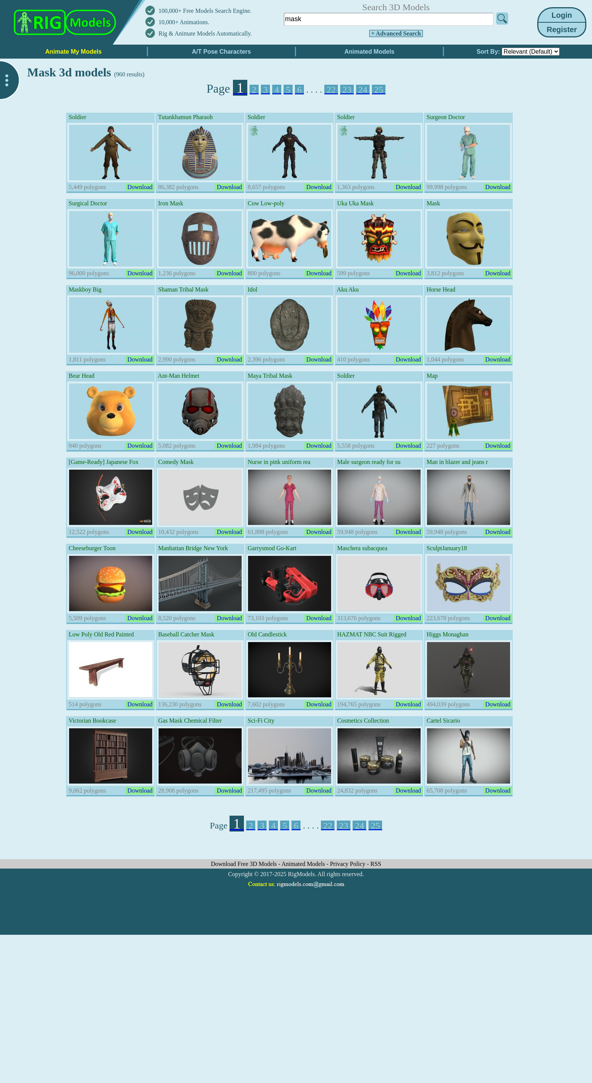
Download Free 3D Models (244, 864)
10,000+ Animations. (184, 22)
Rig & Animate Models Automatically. (205, 33)
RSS (375, 864)
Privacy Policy (348, 864)
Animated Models (304, 864)
